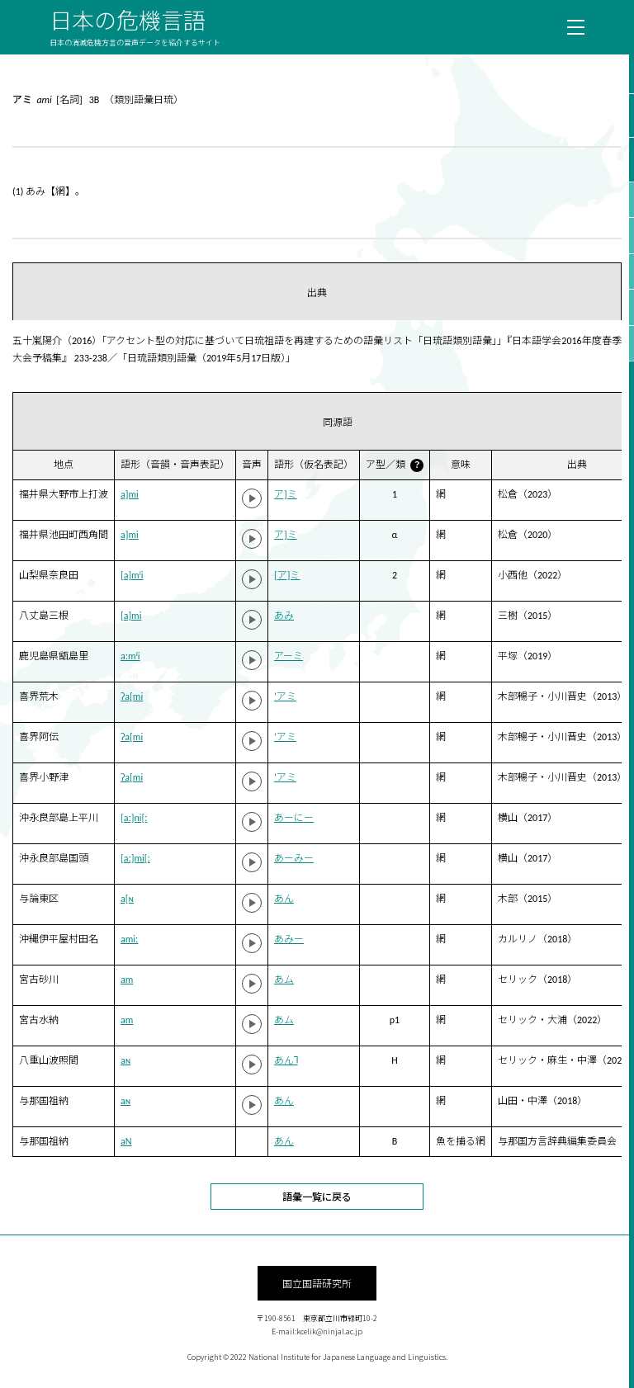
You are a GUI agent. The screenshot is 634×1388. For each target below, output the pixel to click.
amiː (129, 939)
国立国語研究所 (317, 1283)
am (127, 979)
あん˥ (286, 1060)
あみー (289, 939)
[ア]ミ (287, 575)
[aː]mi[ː (135, 858)
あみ (284, 615)
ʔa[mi (132, 696)
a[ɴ (127, 898)
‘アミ (285, 696)
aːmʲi (130, 656)
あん (284, 898)
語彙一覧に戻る (317, 1196)
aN (126, 1141)
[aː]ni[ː (134, 818)
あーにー (294, 818)
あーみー (294, 858)
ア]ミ (285, 494)
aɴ (125, 1060)
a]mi (130, 494)
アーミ (288, 656)
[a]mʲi (132, 575)
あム (284, 979)
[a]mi (131, 615)
